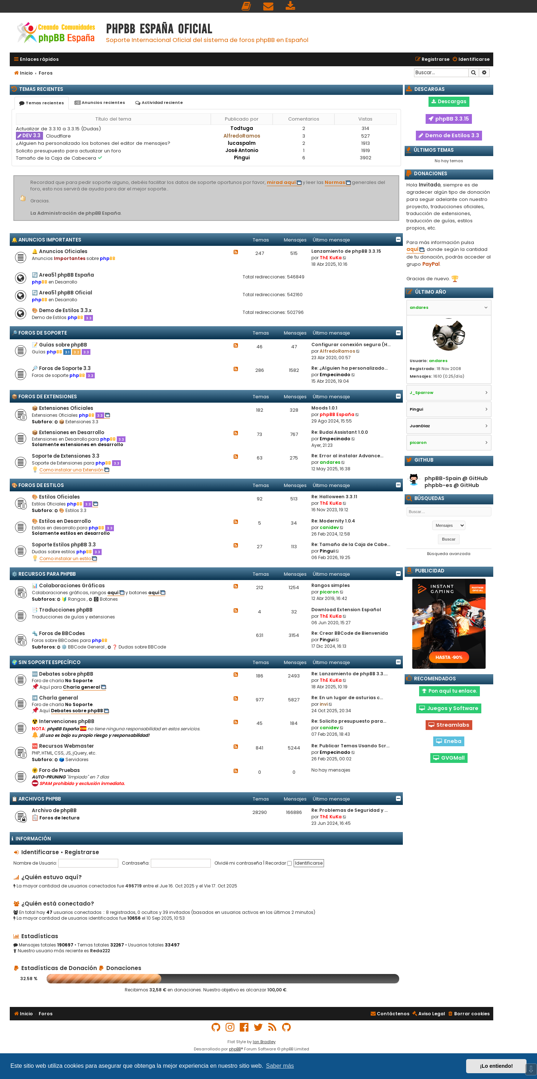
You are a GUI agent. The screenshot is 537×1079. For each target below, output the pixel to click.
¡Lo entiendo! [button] (496, 1066)
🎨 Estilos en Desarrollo (61, 521)
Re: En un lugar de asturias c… (347, 697)
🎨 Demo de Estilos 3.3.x (61, 310)
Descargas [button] (448, 101)
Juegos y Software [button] (448, 708)
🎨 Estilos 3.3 (70, 510)
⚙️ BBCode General (81, 647)
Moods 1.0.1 (324, 408)
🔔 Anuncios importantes (46, 239)
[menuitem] (246, 6)
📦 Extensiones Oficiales (62, 408)
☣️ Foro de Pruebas (56, 770)
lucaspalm (242, 143)
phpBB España (337, 414)
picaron (329, 592)
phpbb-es (438, 485)
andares (330, 462)
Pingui (242, 157)
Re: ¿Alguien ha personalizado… (349, 368)
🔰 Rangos (72, 599)
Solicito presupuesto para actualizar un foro (68, 150)
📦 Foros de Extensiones (44, 396)
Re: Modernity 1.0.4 (333, 521)
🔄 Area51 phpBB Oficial (62, 292)
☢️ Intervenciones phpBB (63, 721)
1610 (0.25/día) (448, 376)
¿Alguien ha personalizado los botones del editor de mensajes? (93, 143)
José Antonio (241, 150)
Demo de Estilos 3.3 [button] (449, 135)
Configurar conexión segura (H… (351, 344)
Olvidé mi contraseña (238, 863)
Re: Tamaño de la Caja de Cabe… (350, 544)
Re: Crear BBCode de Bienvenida (349, 633)
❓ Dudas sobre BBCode (136, 647)
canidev (329, 527)
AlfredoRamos (241, 136)
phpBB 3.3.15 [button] (449, 118)
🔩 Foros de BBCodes (58, 633)
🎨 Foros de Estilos (38, 485)
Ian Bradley (264, 1042)
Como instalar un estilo (65, 558)
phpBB (235, 1049)
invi (324, 704)
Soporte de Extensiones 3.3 (65, 456)
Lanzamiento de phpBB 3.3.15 (346, 251)
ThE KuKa (331, 258)
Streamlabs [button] (449, 725)
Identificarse (40, 852)
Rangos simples (330, 585)
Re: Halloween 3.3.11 (334, 497)
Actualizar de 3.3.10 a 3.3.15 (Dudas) (58, 128)
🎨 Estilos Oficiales (56, 497)
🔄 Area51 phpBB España (63, 275)
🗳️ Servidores (71, 759)
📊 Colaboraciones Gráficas (68, 585)
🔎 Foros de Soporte (39, 332)
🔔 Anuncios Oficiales (60, 251)
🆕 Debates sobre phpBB (62, 674)
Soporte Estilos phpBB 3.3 (64, 544)
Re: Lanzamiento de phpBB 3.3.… (349, 674)
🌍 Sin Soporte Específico (46, 662)
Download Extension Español (346, 609)
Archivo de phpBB (54, 810)
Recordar (278, 863)
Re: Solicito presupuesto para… (348, 721)
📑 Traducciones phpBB (62, 609)
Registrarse (82, 852)
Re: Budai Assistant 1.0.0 (339, 432)
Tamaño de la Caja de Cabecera (57, 158)
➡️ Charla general (55, 697)
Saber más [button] (280, 1066)
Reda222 (100, 951)
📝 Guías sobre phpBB (59, 344)
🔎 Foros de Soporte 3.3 (61, 368)
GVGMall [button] (449, 757)
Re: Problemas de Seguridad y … (349, 810)
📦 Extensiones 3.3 (76, 422)
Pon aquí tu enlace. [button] (449, 691)
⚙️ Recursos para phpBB (44, 574)
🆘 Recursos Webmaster (63, 746)
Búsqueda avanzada (448, 554)
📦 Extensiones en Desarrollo (68, 432)
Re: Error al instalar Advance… (347, 456)
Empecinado (335, 374)
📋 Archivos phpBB (36, 798)
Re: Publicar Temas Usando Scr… (350, 746)
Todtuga (241, 128)
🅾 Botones (103, 599)
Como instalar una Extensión (71, 470)
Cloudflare (58, 136)
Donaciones (119, 968)
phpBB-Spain (443, 478)
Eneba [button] (448, 741)
